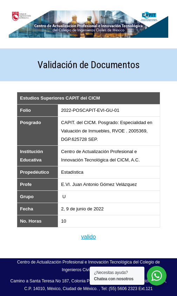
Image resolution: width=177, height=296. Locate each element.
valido (88, 237)
